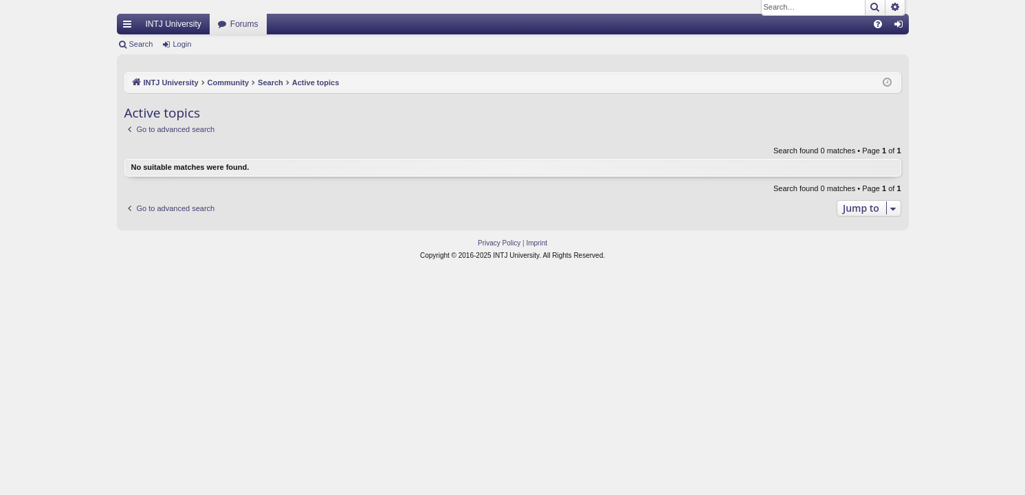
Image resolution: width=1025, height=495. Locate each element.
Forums (244, 24)
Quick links (129, 26)
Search (141, 44)
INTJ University (173, 24)
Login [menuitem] (901, 26)
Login (182, 44)
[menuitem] (878, 24)
